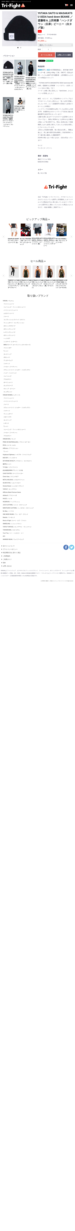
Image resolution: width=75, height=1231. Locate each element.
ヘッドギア (7, 338)
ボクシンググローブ (9, 326)
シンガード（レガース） (11, 341)
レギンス (6, 423)
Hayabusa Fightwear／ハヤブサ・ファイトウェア (17, 454)
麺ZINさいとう (7, 464)
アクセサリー (7, 379)
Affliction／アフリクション (10, 448)
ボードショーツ (8, 382)
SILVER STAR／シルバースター (12, 483)
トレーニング (7, 376)
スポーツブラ (7, 417)
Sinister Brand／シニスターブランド (13, 486)
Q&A (4, 563)
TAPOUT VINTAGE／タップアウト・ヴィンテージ (17, 527)
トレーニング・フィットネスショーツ (15, 307)
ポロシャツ (7, 357)
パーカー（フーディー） (11, 366)
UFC (4, 536)
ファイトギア (7, 348)
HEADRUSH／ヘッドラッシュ (11, 501)
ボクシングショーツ (9, 335)
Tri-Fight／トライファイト (10, 467)
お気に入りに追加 (64, 55)
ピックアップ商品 (37, 219)
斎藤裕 (40, 70)
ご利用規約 (6, 556)
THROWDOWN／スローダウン (11, 530)
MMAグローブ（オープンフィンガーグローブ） (17, 344)
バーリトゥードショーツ (11, 310)
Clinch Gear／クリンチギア (10, 476)
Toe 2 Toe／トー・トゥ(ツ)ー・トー (13, 533)
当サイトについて (9, 546)
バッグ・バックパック (10, 373)
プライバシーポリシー (10, 549)
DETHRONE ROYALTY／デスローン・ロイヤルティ (17, 461)
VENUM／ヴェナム (8, 300)
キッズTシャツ (8, 392)
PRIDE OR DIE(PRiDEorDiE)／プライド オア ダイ (16, 442)
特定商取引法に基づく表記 (12, 552)
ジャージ (6, 316)
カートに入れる (46, 55)
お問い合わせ (7, 566)
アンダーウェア (8, 360)
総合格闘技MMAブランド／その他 (13, 470)
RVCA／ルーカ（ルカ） (9, 445)
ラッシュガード (8, 414)
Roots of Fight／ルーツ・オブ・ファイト (14, 520)
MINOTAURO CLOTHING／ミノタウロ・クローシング (18, 508)
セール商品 (36, 261)
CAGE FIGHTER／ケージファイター (13, 473)
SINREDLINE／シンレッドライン (12, 523)
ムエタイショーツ (9, 313)
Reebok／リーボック (9, 517)
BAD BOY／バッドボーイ (10, 457)
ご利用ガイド (7, 559)
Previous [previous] (3, 236)
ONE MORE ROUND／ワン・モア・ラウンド (15, 514)
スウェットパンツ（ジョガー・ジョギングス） (17, 370)
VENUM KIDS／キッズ (9, 439)
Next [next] (71, 236)
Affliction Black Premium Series (12, 492)
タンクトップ (7, 354)
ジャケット (7, 363)
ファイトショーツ (9, 304)
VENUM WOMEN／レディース (11, 395)
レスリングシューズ (9, 332)
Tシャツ (6, 351)
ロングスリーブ (8, 385)
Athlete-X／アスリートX (10, 495)
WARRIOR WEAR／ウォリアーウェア (13, 539)
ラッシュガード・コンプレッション (14, 322)
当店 (48, 70)
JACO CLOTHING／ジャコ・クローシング (15, 505)
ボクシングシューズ (9, 329)
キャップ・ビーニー (9, 388)
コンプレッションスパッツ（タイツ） (15, 319)
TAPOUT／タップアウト (10, 489)
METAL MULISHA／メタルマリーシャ (13, 479)
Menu (72, 4)
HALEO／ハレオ (7, 498)
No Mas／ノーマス (8, 511)
